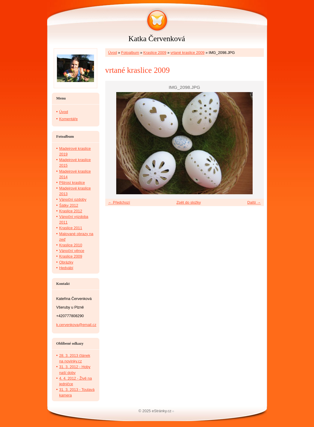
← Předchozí (119, 202)
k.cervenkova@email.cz (76, 324)
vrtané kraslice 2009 (187, 52)
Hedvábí (66, 268)
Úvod (112, 52)
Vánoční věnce (72, 250)
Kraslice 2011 (70, 228)
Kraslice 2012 (70, 211)
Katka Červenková (156, 38)
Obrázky (66, 262)
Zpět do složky (188, 202)
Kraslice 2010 (70, 245)
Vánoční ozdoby (73, 199)
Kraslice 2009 (154, 52)
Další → (254, 202)
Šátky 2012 (68, 205)
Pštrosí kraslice (72, 182)
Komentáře (68, 119)
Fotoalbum (130, 52)
